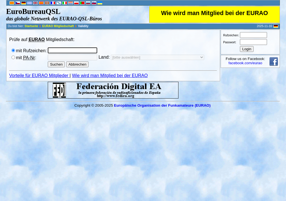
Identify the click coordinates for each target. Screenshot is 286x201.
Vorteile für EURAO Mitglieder (39, 75)
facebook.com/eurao (245, 63)
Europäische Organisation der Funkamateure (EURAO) (162, 105)
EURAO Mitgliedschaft (58, 26)
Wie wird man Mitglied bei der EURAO (214, 13)
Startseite (31, 26)
